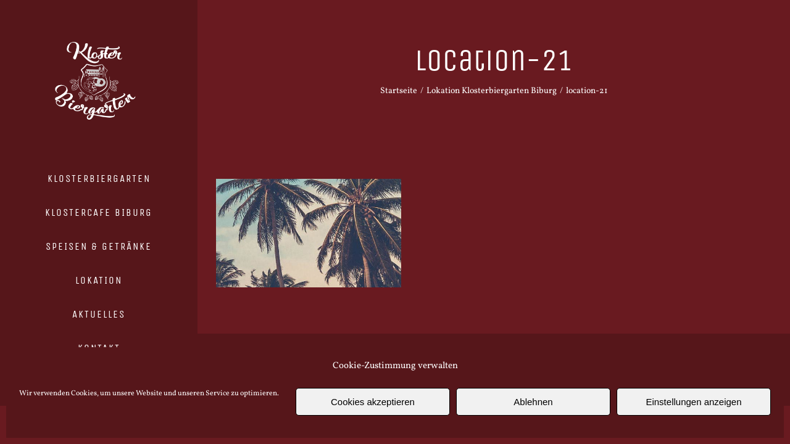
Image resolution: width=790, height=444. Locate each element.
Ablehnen (533, 402)
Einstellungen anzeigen (693, 402)
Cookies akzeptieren (373, 402)
